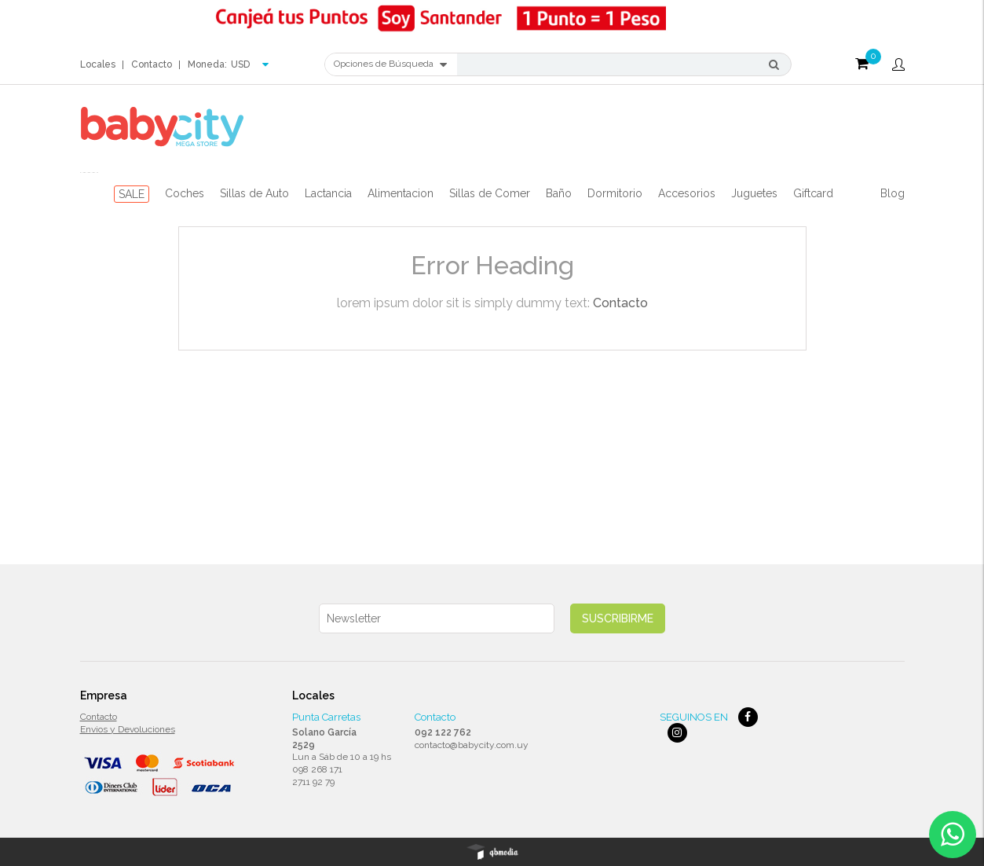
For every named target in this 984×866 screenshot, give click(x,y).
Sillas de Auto (254, 193)
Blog (892, 193)
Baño (559, 193)
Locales (97, 64)
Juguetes (754, 193)
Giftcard (813, 193)
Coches (184, 193)
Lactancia (328, 193)
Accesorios (686, 193)
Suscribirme (617, 618)
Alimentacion (400, 193)
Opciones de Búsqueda (390, 64)
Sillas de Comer (489, 193)
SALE (131, 194)
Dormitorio (614, 193)
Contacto (151, 64)
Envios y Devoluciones (127, 729)
